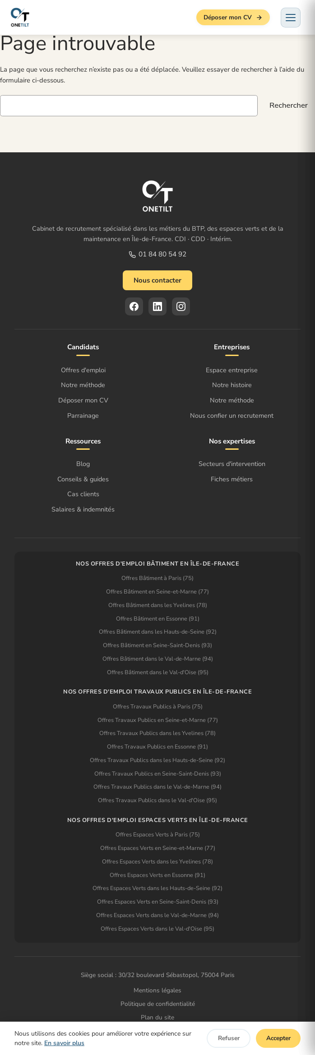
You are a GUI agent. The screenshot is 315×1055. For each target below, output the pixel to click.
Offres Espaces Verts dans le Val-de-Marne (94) (157, 915)
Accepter (278, 1038)
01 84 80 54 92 (157, 254)
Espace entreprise (232, 370)
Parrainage (83, 415)
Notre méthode (83, 384)
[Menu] (291, 17)
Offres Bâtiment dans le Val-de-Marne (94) (157, 659)
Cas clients (83, 493)
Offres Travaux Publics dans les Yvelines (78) (157, 733)
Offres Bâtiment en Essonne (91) (157, 619)
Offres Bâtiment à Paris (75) (157, 578)
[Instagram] (181, 306)
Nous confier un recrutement (231, 415)
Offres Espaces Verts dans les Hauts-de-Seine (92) (157, 888)
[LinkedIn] (157, 306)
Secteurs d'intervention (232, 463)
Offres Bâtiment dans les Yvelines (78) (157, 605)
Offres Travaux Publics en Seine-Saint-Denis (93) (157, 774)
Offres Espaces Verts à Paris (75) (158, 835)
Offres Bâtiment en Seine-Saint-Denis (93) (157, 645)
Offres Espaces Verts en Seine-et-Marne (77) (157, 848)
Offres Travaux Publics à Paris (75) (158, 707)
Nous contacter (157, 280)
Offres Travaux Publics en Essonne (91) (157, 747)
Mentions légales (157, 990)
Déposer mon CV (233, 17)
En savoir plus (64, 1043)
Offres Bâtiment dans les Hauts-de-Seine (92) (158, 632)
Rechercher (288, 105)
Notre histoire (232, 384)
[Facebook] (134, 306)
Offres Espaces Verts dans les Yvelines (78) (157, 862)
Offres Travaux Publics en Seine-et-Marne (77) (157, 720)
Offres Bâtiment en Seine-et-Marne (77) (157, 592)
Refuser (229, 1038)
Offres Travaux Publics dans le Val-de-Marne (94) (157, 787)
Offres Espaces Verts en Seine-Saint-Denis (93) (157, 902)
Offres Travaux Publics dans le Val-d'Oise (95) (157, 800)
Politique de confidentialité (157, 1004)
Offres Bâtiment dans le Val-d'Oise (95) (157, 672)
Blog (83, 463)
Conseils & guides (83, 479)
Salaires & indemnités (83, 509)
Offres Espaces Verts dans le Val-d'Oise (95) (157, 929)
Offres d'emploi (83, 370)
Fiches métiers (232, 479)
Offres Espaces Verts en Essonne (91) (157, 875)
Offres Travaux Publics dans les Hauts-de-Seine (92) (157, 760)
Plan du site (157, 1017)
